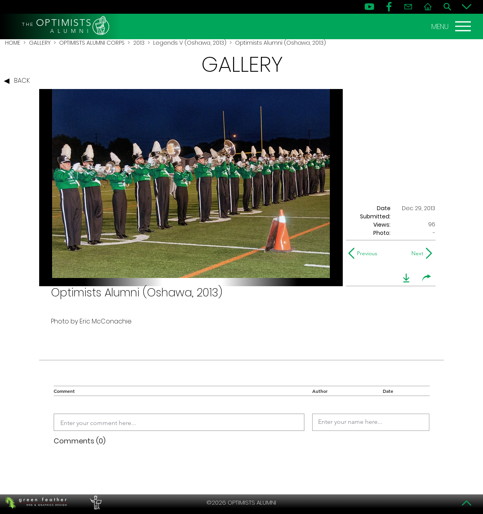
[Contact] (408, 6)
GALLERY (40, 43)
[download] (406, 278)
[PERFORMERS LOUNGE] (95, 502)
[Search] (447, 6)
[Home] (427, 6)
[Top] (466, 503)
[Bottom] (466, 6)
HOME (12, 43)
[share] (426, 278)
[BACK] (18, 81)
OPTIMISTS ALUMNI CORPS (92, 43)
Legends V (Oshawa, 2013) (189, 43)
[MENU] (452, 26)
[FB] (389, 6)
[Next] (415, 253)
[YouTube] (369, 6)
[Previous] (364, 253)
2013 (139, 43)
